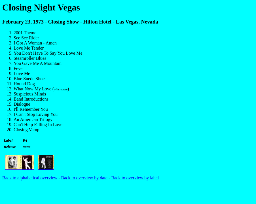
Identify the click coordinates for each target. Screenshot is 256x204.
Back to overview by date (84, 177)
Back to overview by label (135, 177)
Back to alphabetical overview (29, 177)
